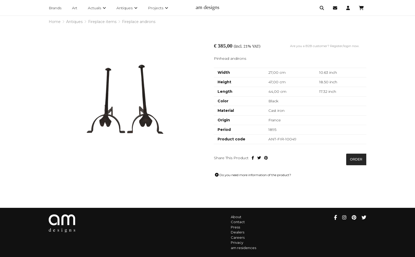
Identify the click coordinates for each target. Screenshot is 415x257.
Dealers (237, 232)
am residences (243, 248)
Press (235, 227)
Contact (238, 222)
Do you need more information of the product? (253, 175)
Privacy (237, 242)
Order (356, 159)
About (236, 217)
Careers (238, 237)
